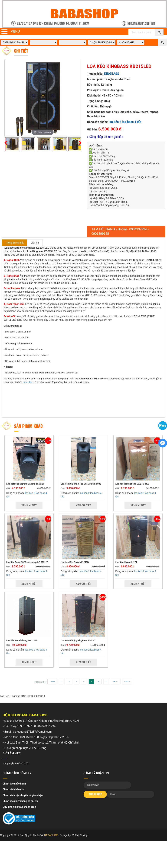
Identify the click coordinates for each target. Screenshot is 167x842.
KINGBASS (111, 73)
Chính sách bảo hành (14, 783)
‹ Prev (52, 681)
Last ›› (127, 681)
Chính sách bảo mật (14, 789)
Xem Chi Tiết (29, 505)
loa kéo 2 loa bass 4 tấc (125, 122)
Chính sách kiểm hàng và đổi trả (20, 801)
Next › (115, 681)
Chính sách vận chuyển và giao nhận (23, 795)
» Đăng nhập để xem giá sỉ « (105, 137)
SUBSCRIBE (95, 794)
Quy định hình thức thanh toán (19, 806)
